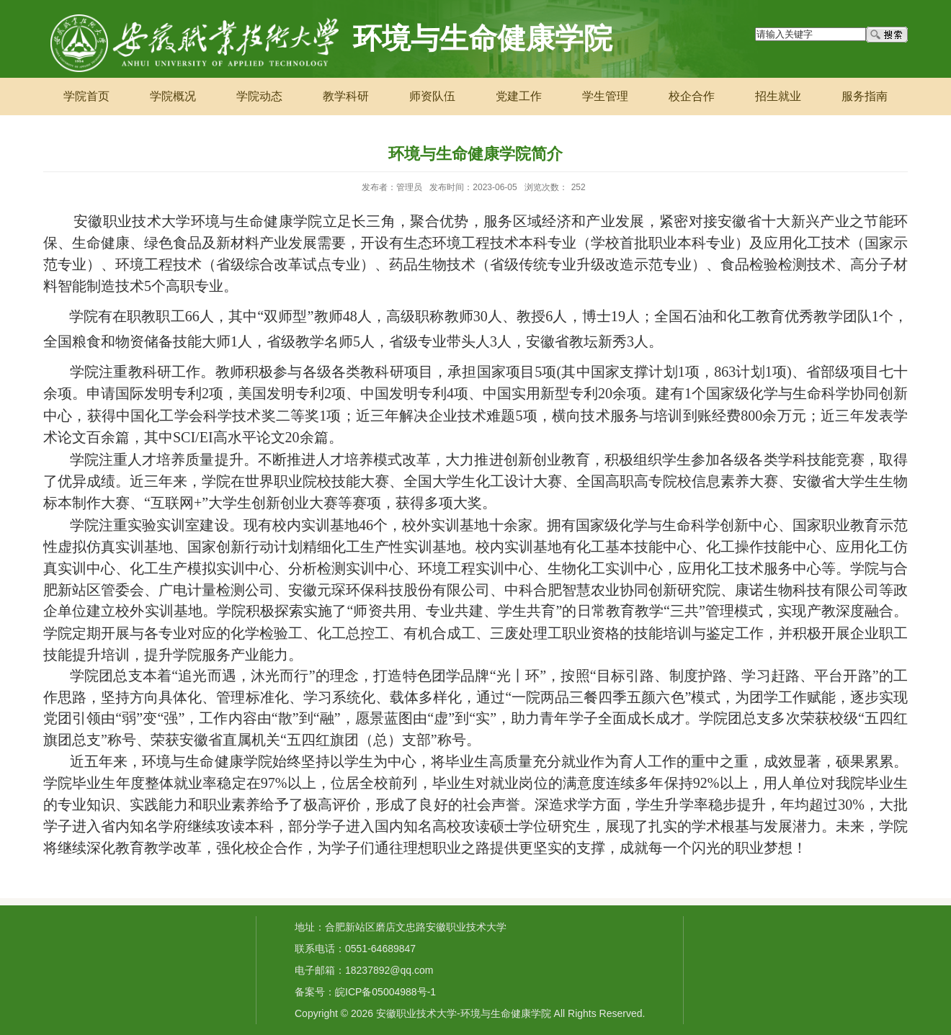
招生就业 (778, 96)
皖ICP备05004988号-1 (385, 992)
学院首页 (86, 96)
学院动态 (259, 96)
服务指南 (864, 96)
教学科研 (346, 96)
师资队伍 (432, 96)
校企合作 (692, 96)
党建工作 (519, 96)
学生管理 (605, 96)
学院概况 (173, 96)
